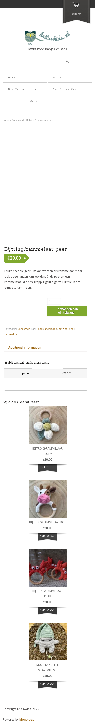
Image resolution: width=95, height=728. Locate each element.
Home (11, 77)
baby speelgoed (47, 329)
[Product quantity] (54, 301)
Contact (35, 101)
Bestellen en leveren (22, 89)
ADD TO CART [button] (47, 536)
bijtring (62, 329)
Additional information (24, 347)
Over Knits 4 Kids (64, 89)
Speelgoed (18, 120)
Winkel (57, 77)
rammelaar (11, 334)
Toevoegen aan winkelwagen (67, 310)
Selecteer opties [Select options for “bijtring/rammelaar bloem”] (47, 470)
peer (71, 329)
